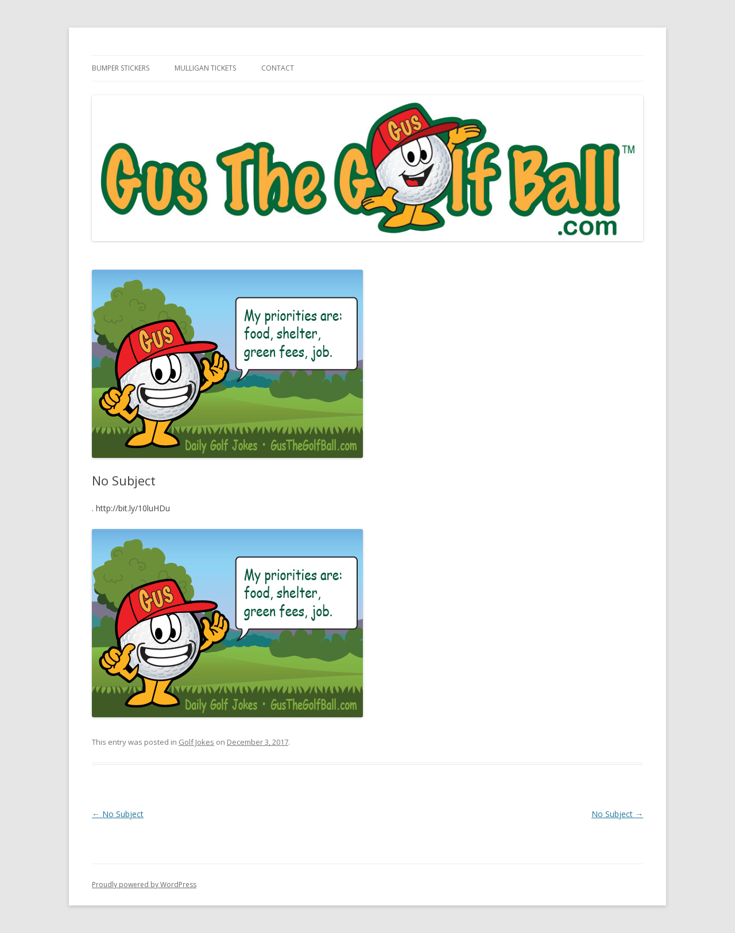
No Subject (118, 813)
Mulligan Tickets (205, 68)
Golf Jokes (196, 742)
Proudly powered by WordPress (144, 884)
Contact (277, 68)
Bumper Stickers (120, 68)
